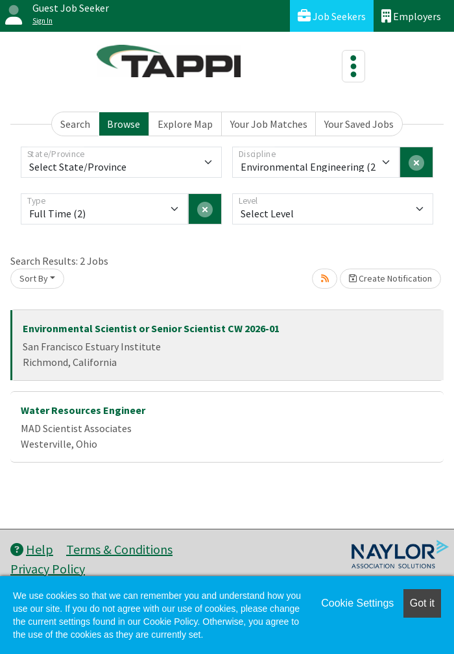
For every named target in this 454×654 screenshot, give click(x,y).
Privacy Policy (47, 569)
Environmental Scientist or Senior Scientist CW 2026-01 (151, 328)
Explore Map (185, 123)
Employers (411, 16)
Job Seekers (332, 16)
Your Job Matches (268, 123)
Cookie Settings (357, 603)
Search (75, 123)
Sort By (33, 278)
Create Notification (390, 278)
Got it (422, 603)
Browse (123, 123)
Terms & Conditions (119, 549)
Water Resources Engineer (83, 410)
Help (31, 549)
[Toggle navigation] (353, 66)
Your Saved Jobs (359, 123)
